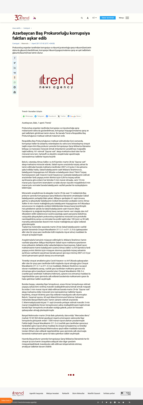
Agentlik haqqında (36, 393)
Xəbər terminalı (108, 18)
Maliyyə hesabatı (52, 393)
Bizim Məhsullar (78, 393)
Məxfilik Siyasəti (94, 393)
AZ (93, 18)
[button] (14, 58)
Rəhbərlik (65, 393)
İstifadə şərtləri (109, 393)
